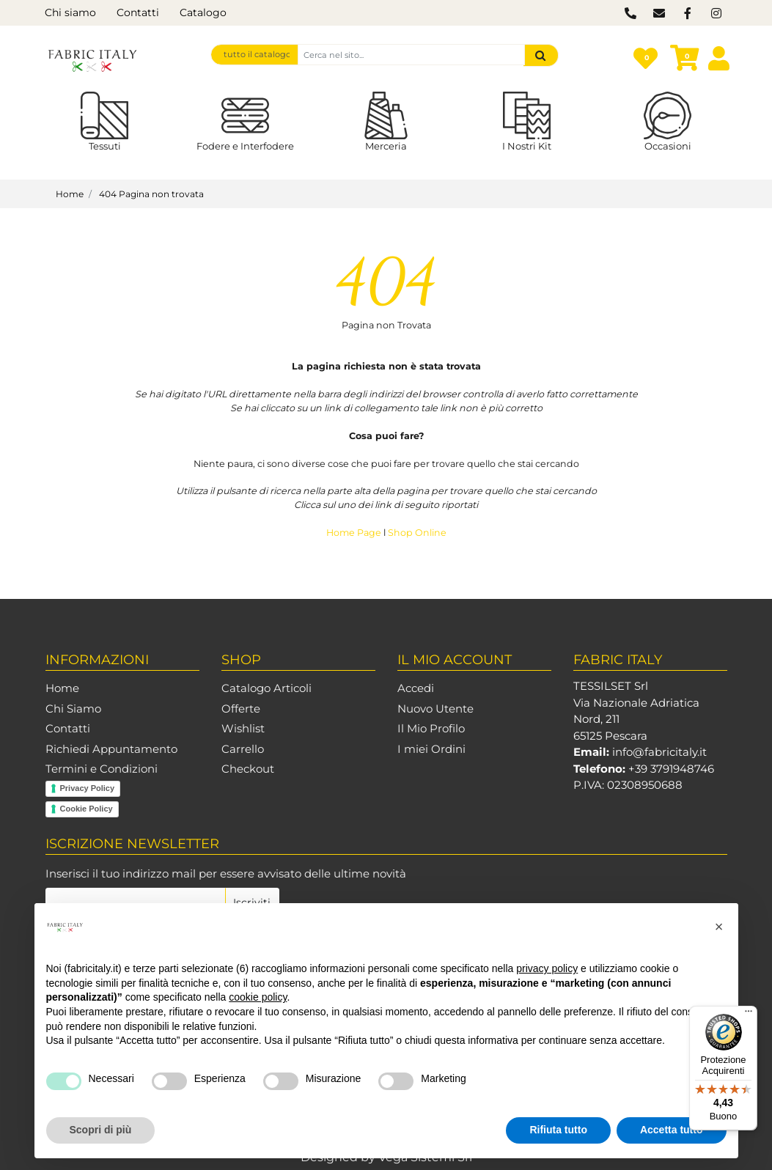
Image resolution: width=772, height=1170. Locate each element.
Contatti (138, 12)
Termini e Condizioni (101, 769)
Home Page (354, 532)
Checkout (247, 769)
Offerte (240, 708)
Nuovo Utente (435, 708)
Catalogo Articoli (266, 688)
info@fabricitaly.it (659, 752)
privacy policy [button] (547, 968)
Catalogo (203, 12)
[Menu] (748, 1014)
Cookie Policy (86, 808)
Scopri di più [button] (101, 1130)
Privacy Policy (87, 788)
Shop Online (417, 532)
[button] (541, 55)
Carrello (242, 749)
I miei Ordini (431, 749)
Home (70, 193)
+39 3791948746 (671, 769)
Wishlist (243, 728)
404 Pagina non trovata (151, 193)
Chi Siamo (73, 708)
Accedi (415, 688)
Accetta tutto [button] (671, 1130)
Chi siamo (70, 12)
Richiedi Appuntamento (111, 749)
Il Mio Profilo (431, 728)
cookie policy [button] (258, 997)
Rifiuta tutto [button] (558, 1130)
